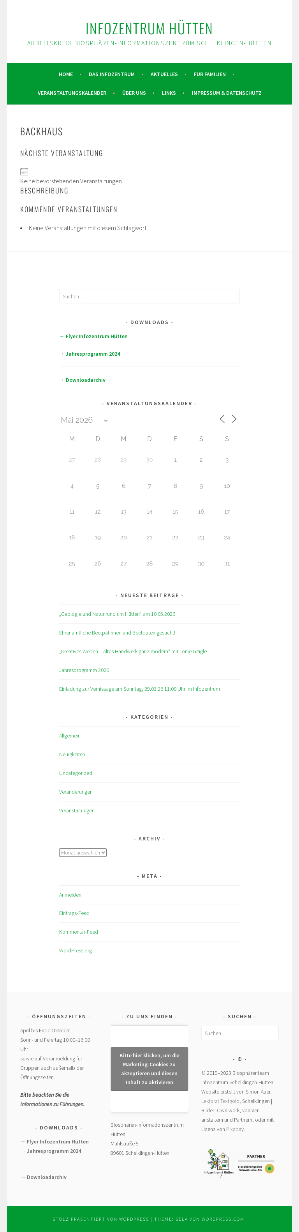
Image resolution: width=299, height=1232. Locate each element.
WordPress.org (75, 950)
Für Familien (210, 74)
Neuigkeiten (72, 754)
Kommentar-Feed (78, 931)
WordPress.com (223, 1219)
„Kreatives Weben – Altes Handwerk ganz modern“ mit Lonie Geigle (133, 651)
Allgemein (70, 735)
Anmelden (70, 894)
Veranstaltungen (77, 810)
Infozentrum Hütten (149, 28)
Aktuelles (164, 74)
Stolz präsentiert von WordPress (101, 1219)
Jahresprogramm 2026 (84, 670)
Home (66, 74)
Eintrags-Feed (74, 912)
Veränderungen (76, 791)
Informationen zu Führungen (51, 1104)
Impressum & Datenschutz (227, 92)
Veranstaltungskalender (72, 92)
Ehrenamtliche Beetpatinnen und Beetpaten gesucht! (117, 632)
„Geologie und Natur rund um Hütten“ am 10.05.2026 (117, 613)
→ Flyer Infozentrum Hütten (93, 336)
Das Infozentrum (112, 74)
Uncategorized (75, 772)
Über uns (134, 92)
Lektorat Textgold (220, 1100)
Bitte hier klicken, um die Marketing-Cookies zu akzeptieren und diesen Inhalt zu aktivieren (149, 1069)
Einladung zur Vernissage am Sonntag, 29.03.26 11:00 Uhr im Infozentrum (139, 688)
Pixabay (235, 1129)
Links (169, 92)
